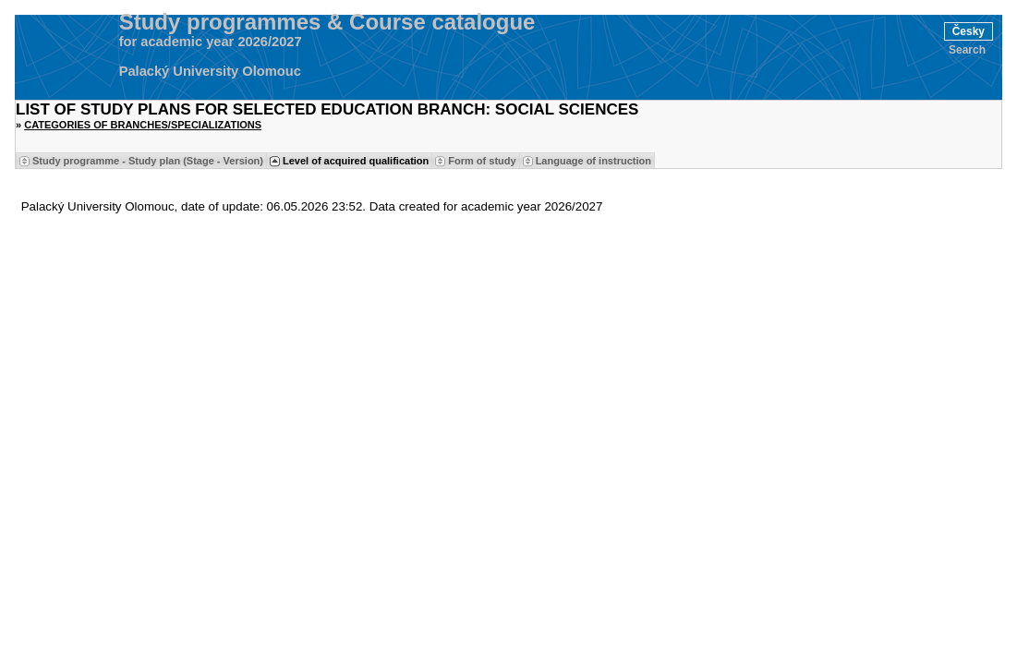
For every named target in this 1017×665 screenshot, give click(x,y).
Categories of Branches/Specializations (142, 124)
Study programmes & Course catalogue (327, 22)
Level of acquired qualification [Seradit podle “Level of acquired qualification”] (356, 160)
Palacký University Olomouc (210, 71)
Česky (968, 31)
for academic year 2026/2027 (210, 41)
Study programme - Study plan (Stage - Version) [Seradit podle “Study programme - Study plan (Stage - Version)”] (147, 160)
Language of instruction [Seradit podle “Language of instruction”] (593, 160)
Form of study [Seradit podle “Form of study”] (481, 160)
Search (967, 49)
